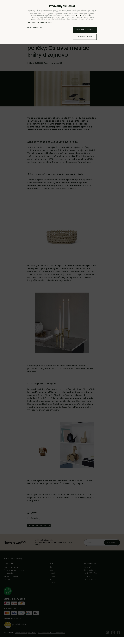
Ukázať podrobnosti (34, 27)
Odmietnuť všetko (84, 36)
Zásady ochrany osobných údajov (39, 22)
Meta (91, 15)
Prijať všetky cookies (84, 29)
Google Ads (80, 15)
